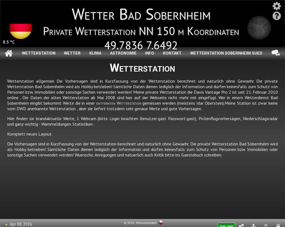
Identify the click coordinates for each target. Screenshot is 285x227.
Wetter (72, 53)
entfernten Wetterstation (118, 103)
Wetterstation (38, 53)
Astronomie (123, 53)
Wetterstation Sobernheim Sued (226, 53)
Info (149, 53)
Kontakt (172, 53)
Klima (95, 53)
